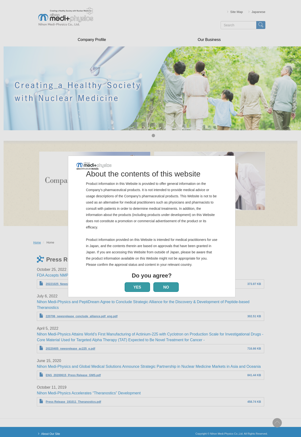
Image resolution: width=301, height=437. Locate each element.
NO (166, 287)
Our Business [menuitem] (209, 40)
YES (137, 287)
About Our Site (50, 434)
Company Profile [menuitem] (92, 40)
